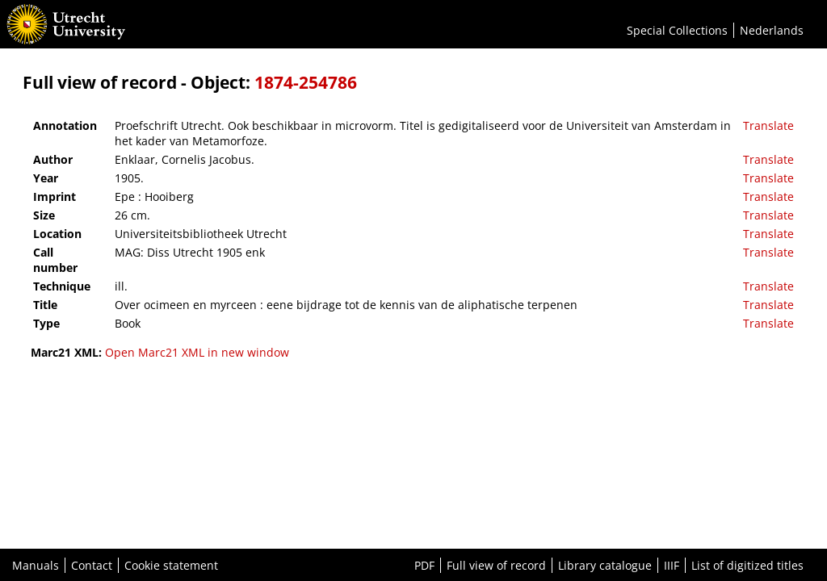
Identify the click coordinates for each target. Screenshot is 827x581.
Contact (91, 565)
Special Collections (677, 30)
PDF (424, 565)
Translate (768, 125)
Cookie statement (171, 565)
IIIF (671, 565)
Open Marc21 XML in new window (197, 352)
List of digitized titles (747, 565)
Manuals (35, 565)
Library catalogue (605, 565)
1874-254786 (305, 82)
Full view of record (496, 565)
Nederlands (772, 30)
